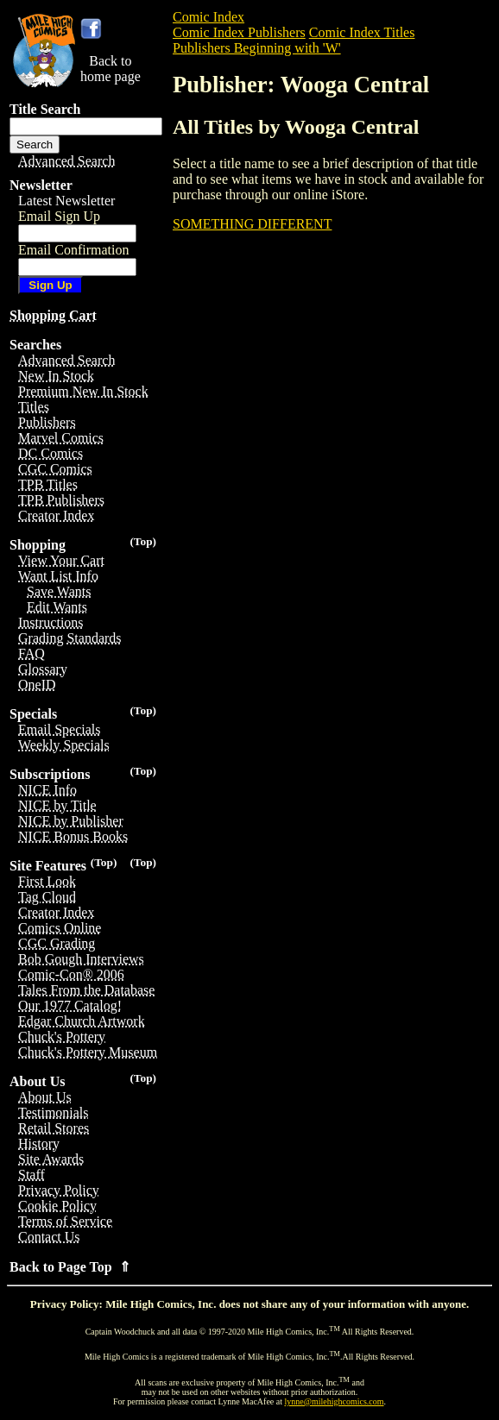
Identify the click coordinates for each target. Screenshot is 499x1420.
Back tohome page (110, 68)
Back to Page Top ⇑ (69, 1267)
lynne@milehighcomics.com (334, 1401)
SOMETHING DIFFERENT (252, 224)
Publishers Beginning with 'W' (257, 48)
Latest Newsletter (66, 200)
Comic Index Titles (362, 32)
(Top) (142, 541)
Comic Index (208, 16)
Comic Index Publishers (239, 32)
